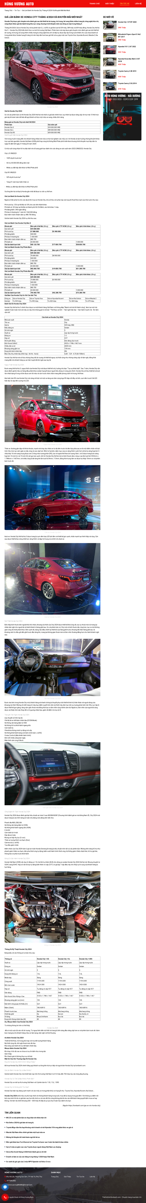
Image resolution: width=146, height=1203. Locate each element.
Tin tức (17, 10)
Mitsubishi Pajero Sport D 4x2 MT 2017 (129, 35)
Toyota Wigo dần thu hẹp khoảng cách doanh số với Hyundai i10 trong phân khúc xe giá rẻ (39, 1127)
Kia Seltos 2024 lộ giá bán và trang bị (20, 1122)
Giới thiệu (67, 1177)
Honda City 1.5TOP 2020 (127, 22)
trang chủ (94, 4)
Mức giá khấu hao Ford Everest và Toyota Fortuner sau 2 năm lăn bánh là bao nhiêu (37, 1142)
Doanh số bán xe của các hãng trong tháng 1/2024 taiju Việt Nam (30, 1157)
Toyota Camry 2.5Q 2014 (127, 83)
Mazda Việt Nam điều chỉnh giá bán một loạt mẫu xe (25, 1132)
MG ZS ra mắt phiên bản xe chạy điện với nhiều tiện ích (26, 1118)
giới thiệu (109, 4)
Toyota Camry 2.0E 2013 (127, 71)
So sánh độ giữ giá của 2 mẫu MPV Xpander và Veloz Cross (28, 1162)
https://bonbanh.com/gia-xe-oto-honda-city (84, 1105)
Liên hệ (92, 1177)
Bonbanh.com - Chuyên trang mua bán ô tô (126, 1197)
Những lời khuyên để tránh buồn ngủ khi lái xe (23, 1137)
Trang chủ (55, 1177)
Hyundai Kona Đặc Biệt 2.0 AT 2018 (129, 60)
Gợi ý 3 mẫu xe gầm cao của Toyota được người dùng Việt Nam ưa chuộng (33, 1147)
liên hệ (138, 4)
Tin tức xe (124, 3)
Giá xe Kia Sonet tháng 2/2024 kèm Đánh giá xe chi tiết (26, 1152)
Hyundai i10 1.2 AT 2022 (127, 46)
